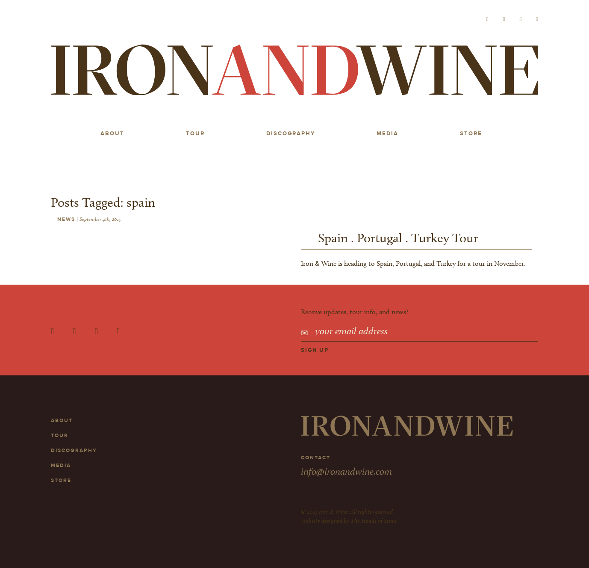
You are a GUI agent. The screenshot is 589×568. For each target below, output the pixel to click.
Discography (290, 133)
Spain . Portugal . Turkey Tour (398, 238)
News (66, 219)
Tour (195, 133)
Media (387, 133)
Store (471, 133)
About (112, 133)
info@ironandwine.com (346, 471)
